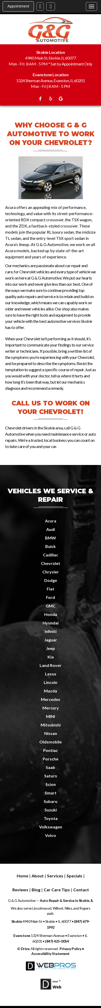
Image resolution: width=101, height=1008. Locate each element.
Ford (50, 597)
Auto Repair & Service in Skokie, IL (66, 900)
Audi (50, 529)
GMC (51, 605)
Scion (50, 784)
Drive (25, 948)
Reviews (20, 889)
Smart (51, 792)
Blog (36, 889)
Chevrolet (50, 563)
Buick (50, 546)
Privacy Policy (70, 948)
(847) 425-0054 (57, 941)
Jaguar (50, 639)
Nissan (50, 733)
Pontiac (50, 750)
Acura (50, 520)
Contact (81, 889)
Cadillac (50, 554)
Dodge (50, 580)
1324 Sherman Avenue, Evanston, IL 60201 (50, 80)
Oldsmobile (50, 741)
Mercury (50, 707)
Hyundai (51, 622)
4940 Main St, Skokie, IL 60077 (50, 57)
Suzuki (50, 809)
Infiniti (51, 631)
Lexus (50, 673)
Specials (74, 875)
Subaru (50, 801)
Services (55, 875)
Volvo (50, 835)
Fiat (50, 588)
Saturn (50, 775)
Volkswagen (50, 826)
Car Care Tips (57, 889)
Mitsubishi (51, 724)
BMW (50, 537)
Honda (50, 614)
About (38, 875)
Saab (50, 767)
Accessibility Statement (50, 953)
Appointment (18, 6)
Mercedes (50, 699)
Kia (51, 656)
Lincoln (50, 682)
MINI (50, 716)
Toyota (51, 818)
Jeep (50, 648)
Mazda (50, 690)
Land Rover (50, 665)
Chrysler (50, 571)
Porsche (50, 758)
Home (22, 875)
